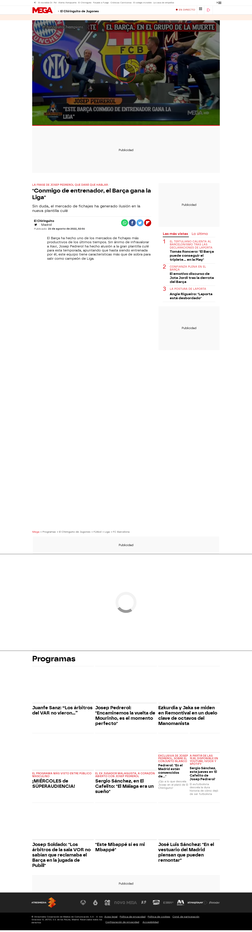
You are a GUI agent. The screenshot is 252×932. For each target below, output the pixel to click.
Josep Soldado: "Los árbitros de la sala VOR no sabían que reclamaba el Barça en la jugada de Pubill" (61, 857)
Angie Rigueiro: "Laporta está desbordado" (191, 298)
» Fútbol (97, 533)
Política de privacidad (132, 918)
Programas (54, 19)
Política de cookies (159, 918)
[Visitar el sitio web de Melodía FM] (180, 904)
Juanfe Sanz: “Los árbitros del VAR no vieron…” (62, 712)
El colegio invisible (142, 3)
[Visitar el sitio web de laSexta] (95, 904)
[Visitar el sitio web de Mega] (132, 904)
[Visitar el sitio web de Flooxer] (214, 904)
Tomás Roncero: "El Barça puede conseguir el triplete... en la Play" (192, 257)
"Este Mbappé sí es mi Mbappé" (120, 849)
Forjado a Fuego (101, 3)
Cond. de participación (185, 918)
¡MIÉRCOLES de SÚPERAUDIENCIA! (53, 785)
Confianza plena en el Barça (188, 270)
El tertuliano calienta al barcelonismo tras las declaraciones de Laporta (191, 246)
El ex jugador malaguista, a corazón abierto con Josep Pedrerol (125, 777)
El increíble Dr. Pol (47, 3)
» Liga (106, 533)
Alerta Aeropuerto (67, 3)
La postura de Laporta (188, 290)
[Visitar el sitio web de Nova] (119, 904)
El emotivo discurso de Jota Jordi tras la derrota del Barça (192, 279)
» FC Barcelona (120, 533)
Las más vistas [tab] (175, 235)
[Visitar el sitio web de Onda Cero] (156, 904)
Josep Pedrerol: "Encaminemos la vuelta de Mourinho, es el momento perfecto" (125, 717)
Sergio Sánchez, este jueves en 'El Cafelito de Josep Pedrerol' (203, 775)
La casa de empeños (163, 3)
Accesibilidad (150, 924)
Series (36, 19)
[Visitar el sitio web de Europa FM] (168, 904)
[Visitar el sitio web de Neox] (107, 904)
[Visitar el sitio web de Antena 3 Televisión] (83, 904)
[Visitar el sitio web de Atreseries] (144, 904)
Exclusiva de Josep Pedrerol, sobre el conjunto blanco (173, 760)
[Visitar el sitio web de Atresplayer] (198, 904)
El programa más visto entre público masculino (62, 777)
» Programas (48, 533)
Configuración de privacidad (122, 924)
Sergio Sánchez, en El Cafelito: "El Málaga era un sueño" (124, 788)
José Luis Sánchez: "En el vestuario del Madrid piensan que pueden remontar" (186, 854)
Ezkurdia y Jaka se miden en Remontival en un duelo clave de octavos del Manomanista (187, 717)
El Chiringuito (84, 3)
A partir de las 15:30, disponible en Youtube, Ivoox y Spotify (204, 761)
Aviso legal (110, 918)
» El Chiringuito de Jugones (73, 533)
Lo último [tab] (200, 235)
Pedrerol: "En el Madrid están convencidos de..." (170, 772)
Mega (35, 533)
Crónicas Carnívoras (121, 3)
